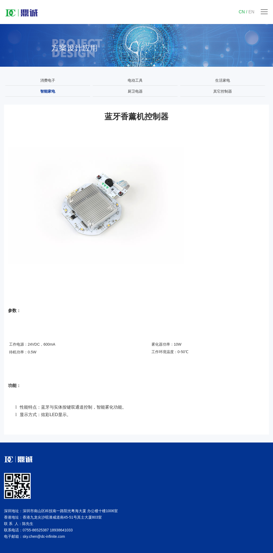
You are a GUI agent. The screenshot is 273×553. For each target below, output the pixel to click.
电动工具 (135, 80)
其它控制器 (222, 91)
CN (242, 12)
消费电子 (47, 80)
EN (251, 12)
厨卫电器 (135, 91)
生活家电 (222, 80)
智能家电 (47, 91)
